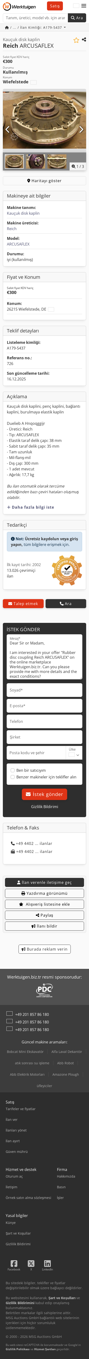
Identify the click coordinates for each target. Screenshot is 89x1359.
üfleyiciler (44, 1086)
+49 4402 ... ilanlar (31, 843)
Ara (77, 17)
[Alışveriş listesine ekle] (76, 40)
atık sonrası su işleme (32, 1063)
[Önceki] (8, 129)
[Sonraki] (81, 129)
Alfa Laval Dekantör (67, 1051)
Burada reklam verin (45, 949)
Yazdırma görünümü (44, 893)
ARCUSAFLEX (18, 244)
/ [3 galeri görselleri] (78, 166)
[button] (83, 5)
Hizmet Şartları (45, 1349)
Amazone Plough (65, 1074)
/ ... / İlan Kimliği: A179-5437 (34, 27)
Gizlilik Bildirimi (44, 806)
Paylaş (44, 915)
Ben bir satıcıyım (31, 770)
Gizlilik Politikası (18, 1349)
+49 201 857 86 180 (32, 1014)
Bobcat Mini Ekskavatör (25, 1051)
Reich (12, 228)
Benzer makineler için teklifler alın (46, 777)
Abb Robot (65, 1063)
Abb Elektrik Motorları (27, 1074)
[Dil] (76, 5)
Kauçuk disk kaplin (23, 213)
